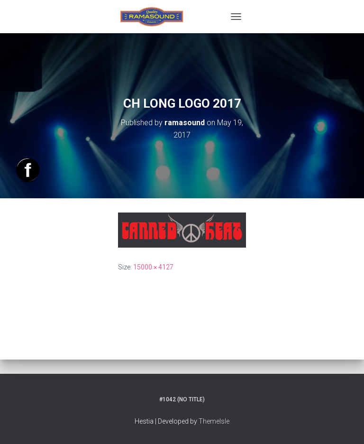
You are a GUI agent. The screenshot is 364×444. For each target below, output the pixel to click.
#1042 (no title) (182, 399)
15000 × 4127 (153, 267)
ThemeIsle (214, 421)
